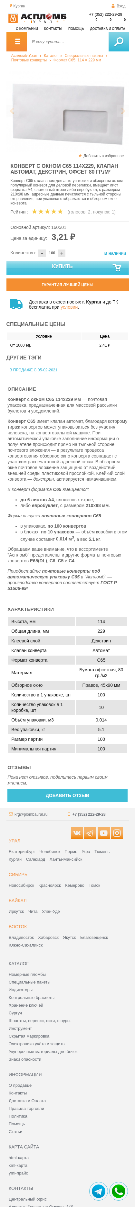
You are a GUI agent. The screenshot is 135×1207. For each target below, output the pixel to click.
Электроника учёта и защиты (37, 1043)
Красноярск (49, 885)
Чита (33, 911)
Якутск (69, 937)
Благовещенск (94, 937)
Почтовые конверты (29, 60)
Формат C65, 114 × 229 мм (77, 60)
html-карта (19, 1157)
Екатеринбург (22, 851)
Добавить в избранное (103, 156)
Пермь (70, 851)
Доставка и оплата (107, 29)
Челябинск (50, 851)
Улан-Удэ (51, 911)
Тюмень (102, 851)
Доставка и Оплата (27, 1100)
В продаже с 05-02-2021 (34, 370)
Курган (15, 859)
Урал (14, 840)
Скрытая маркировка (29, 1036)
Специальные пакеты (83, 55)
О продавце (20, 1085)
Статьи (15, 1131)
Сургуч (15, 1013)
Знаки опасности (25, 1059)
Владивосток (21, 937)
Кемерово (74, 885)
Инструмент (20, 1028)
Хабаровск (48, 937)
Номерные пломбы (27, 974)
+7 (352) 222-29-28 (105, 14)
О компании (27, 29)
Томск (94, 885)
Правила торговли (26, 1108)
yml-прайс (18, 1173)
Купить (87, 268)
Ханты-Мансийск (66, 859)
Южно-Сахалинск (26, 945)
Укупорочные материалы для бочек (43, 1051)
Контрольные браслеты (31, 997)
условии (69, 307)
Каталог (51, 55)
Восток (18, 926)
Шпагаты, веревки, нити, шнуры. (40, 1020)
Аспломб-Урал (24, 55)
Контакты (53, 29)
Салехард (35, 859)
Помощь (76, 29)
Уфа (86, 851)
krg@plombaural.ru (30, 814)
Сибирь (18, 874)
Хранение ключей (26, 1005)
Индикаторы (21, 989)
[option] (67, 111)
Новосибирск (21, 885)
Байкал (17, 900)
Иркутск (16, 911)
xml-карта (18, 1165)
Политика (18, 1116)
